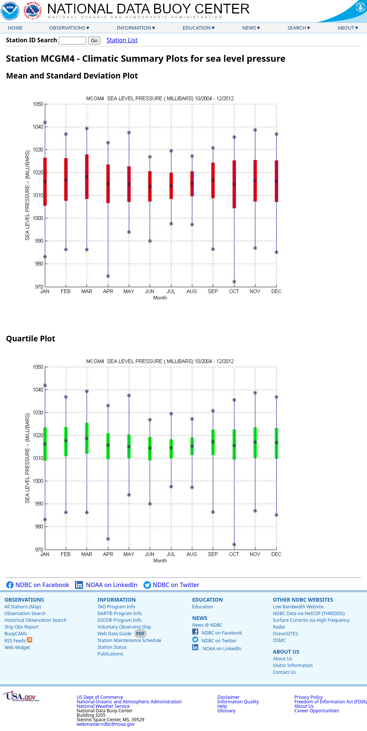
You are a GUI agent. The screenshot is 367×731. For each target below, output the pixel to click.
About (346, 27)
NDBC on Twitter (171, 585)
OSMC (279, 640)
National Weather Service (103, 706)
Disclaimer (228, 697)
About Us (286, 651)
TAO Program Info (116, 606)
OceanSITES (285, 633)
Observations (67, 27)
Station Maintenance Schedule (129, 640)
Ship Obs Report (21, 627)
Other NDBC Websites (303, 599)
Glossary (226, 710)
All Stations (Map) (22, 606)
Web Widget (17, 647)
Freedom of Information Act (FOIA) (331, 701)
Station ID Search (31, 40)
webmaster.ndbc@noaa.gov (105, 724)
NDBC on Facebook (37, 585)
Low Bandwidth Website (298, 606)
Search (296, 27)
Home (15, 27)
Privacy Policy (309, 697)
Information (134, 27)
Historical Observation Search (35, 620)
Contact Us (284, 672)
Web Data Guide (114, 633)
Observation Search (25, 613)
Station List (121, 40)
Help (222, 706)
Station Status (112, 647)
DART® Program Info (119, 613)
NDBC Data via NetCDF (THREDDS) (309, 613)
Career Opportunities (317, 710)
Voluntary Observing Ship (124, 627)
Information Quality (238, 701)
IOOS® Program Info (119, 620)
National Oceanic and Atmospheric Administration (129, 701)
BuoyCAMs (15, 633)
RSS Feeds (18, 641)
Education (197, 27)
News (249, 27)
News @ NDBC (207, 625)
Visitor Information (293, 665)
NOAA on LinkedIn (106, 585)
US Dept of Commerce (100, 697)
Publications (110, 654)
